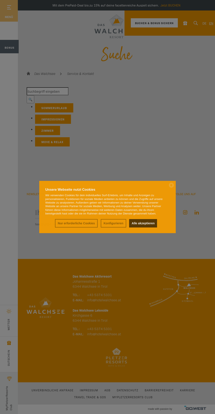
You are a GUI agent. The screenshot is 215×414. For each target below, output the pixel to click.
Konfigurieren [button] (113, 223)
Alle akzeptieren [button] (143, 223)
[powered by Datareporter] (171, 187)
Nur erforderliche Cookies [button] (76, 223)
